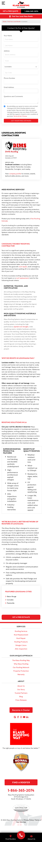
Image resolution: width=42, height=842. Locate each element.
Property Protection (21, 671)
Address (7, 51)
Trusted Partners (21, 693)
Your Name (8, 35)
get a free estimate (21, 617)
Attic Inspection (21, 649)
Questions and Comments (13, 96)
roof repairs (23, 266)
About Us (21, 686)
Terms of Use (17, 116)
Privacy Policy (29, 820)
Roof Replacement (21, 635)
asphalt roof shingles (21, 326)
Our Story (21, 689)
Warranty (21, 674)
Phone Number (9, 78)
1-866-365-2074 (31, 11)
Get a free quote (10, 11)
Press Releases (21, 700)
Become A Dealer (21, 710)
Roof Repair (21, 638)
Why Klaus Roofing (21, 664)
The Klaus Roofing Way (21, 660)
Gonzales (10, 600)
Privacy (24, 116)
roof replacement (22, 278)
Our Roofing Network (21, 667)
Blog (21, 696)
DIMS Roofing (11, 151)
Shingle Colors (21, 645)
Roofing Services (21, 631)
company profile (15, 173)
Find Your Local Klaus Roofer (22, 16)
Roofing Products (21, 642)
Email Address (9, 87)
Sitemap (23, 822)
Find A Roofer (21, 782)
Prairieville (10, 603)
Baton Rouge (11, 596)
